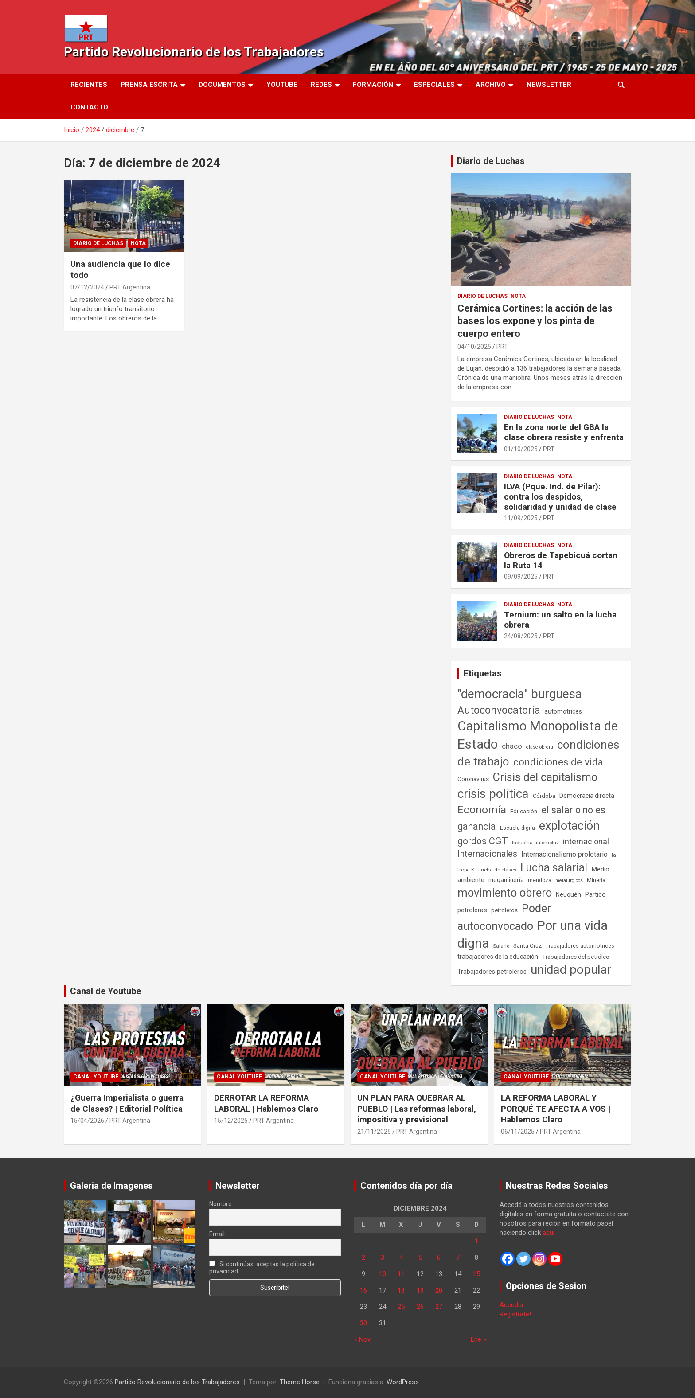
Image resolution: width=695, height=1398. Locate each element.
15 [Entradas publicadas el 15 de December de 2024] (476, 1274)
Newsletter (549, 85)
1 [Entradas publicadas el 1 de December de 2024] (476, 1241)
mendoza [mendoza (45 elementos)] (539, 880)
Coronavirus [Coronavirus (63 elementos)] (473, 778)
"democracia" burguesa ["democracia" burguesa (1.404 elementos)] (519, 694)
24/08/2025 (521, 636)
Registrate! (515, 1314)
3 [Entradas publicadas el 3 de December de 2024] (382, 1257)
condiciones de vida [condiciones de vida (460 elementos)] (558, 762)
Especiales (434, 85)
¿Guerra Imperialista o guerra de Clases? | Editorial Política (127, 1103)
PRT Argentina (129, 287)
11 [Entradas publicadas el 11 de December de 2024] (401, 1274)
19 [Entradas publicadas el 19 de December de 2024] (420, 1290)
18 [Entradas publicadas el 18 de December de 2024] (401, 1290)
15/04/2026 (87, 1120)
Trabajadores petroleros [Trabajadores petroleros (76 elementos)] (492, 972)
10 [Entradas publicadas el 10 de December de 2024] (382, 1274)
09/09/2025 (521, 576)
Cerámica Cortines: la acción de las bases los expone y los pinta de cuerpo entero (535, 321)
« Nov (362, 1339)
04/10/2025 (474, 346)
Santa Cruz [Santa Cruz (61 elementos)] (527, 945)
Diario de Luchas (98, 243)
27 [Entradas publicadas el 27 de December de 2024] (438, 1307)
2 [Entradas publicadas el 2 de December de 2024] (363, 1257)
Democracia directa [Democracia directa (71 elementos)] (586, 795)
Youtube (281, 85)
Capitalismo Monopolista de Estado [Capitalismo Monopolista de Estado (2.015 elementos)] (537, 735)
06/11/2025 (518, 1131)
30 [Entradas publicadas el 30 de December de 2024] (363, 1323)
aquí (548, 1233)
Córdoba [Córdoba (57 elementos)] (544, 796)
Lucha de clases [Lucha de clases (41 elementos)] (497, 870)
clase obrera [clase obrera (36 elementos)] (539, 747)
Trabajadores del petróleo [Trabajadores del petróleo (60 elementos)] (575, 956)
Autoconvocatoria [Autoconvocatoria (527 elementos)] (498, 710)
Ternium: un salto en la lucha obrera (560, 619)
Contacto (89, 107)
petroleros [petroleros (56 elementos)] (504, 910)
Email (217, 1234)
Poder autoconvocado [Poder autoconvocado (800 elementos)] (504, 917)
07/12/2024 (87, 287)
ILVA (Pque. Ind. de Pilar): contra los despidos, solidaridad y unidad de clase (560, 496)
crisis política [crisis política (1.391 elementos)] (493, 793)
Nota (138, 243)
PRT (502, 346)
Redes (321, 85)
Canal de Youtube (105, 991)
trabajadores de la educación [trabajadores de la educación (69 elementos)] (497, 956)
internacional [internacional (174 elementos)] (586, 841)
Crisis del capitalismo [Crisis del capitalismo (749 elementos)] (545, 777)
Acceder (512, 1305)
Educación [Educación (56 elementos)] (523, 811)
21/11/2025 (374, 1131)
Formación (373, 85)
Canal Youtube (95, 1077)
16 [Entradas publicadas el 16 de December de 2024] (363, 1290)
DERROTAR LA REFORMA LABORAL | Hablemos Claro (266, 1103)
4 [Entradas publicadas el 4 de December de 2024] (401, 1257)
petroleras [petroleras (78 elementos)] (472, 910)
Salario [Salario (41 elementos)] (501, 946)
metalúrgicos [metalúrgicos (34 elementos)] (569, 880)
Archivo (491, 85)
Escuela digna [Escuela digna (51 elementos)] (517, 827)
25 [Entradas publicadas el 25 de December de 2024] (401, 1307)
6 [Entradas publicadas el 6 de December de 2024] (439, 1257)
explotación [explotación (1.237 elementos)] (569, 826)
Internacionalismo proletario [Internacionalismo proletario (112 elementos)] (564, 854)
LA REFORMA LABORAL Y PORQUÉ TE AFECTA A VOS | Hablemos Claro (555, 1109)
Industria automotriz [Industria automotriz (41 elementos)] (535, 843)
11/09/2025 (521, 518)
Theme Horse (300, 1382)
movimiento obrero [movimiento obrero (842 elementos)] (504, 892)
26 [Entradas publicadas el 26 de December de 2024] (420, 1307)
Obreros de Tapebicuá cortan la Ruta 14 (560, 560)
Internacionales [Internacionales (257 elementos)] (487, 854)
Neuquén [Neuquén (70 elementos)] (568, 894)
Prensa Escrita (149, 85)
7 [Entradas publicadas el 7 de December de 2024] (458, 1257)
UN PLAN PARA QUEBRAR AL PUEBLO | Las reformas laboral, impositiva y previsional (416, 1109)
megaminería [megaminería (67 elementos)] (506, 879)
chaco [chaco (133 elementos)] (512, 746)
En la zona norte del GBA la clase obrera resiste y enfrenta (564, 432)
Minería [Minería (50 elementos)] (596, 880)
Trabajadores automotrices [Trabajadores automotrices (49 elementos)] (580, 946)
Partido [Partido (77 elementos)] (595, 894)
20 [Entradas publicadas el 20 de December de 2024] (438, 1290)
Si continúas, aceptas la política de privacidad (262, 1268)
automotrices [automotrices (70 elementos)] (563, 711)
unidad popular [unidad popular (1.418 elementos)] (571, 969)
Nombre (220, 1203)
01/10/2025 (521, 449)
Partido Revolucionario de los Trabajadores (194, 51)
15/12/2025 (231, 1120)
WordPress (403, 1382)
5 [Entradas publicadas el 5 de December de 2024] (420, 1257)
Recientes (88, 85)
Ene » (478, 1339)
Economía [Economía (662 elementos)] (481, 810)
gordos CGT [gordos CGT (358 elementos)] (482, 841)
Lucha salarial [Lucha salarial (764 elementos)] (553, 867)
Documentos (222, 85)
